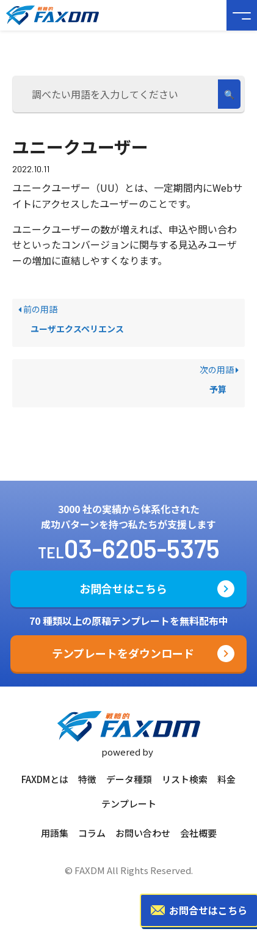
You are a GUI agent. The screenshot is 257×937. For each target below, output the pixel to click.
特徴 (87, 779)
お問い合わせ (142, 832)
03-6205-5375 (142, 548)
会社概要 (198, 832)
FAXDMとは (44, 779)
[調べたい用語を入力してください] (117, 94)
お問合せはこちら (123, 588)
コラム (92, 832)
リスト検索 (185, 779)
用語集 (54, 832)
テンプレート (128, 803)
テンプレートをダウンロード (123, 653)
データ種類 (129, 779)
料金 (226, 779)
